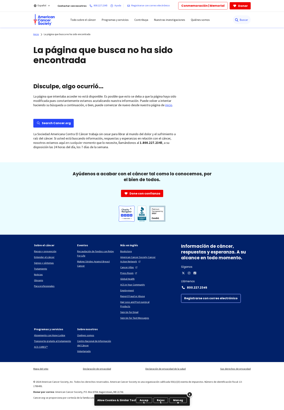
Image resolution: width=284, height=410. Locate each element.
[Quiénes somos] (85, 335)
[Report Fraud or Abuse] (132, 296)
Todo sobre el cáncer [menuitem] (83, 20)
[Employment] (127, 290)
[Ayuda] (116, 6)
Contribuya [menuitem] (141, 20)
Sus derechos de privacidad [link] (235, 368)
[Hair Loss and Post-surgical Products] (139, 304)
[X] (183, 273)
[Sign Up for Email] (129, 312)
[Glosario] (38, 280)
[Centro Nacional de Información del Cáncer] (95, 343)
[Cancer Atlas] (129, 267)
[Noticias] (38, 274)
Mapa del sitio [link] (40, 368)
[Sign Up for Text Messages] (134, 318)
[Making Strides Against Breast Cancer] (95, 263)
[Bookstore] (126, 251)
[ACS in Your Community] (132, 284)
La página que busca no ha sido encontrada (67, 34)
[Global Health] (127, 279)
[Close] (190, 394)
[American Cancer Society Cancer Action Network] (139, 259)
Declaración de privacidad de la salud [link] (165, 368)
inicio (168, 105)
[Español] (44, 6)
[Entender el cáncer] (44, 257)
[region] (142, 400)
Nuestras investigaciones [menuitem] (169, 20)
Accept (144, 400)
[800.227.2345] (99, 6)
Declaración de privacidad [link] (97, 368)
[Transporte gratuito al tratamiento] (52, 341)
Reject (161, 400)
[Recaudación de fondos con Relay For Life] (95, 253)
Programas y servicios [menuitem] (115, 20)
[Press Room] (129, 273)
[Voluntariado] (84, 351)
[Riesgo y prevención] (45, 251)
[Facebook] (195, 273)
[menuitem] (44, 20)
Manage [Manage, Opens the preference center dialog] (178, 400)
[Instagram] (189, 273)
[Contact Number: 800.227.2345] (216, 287)
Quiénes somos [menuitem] (200, 20)
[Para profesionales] (44, 286)
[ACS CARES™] (41, 347)
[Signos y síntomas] (44, 263)
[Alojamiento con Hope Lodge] (49, 335)
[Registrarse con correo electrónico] (149, 6)
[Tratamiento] (40, 269)
